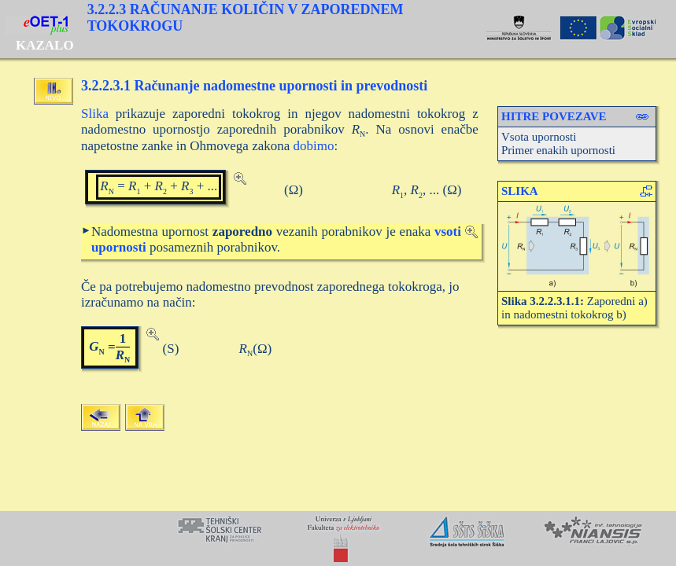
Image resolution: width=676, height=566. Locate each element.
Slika (95, 113)
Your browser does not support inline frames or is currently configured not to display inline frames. (338, 538)
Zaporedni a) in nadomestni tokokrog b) (574, 308)
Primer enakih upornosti (558, 150)
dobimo (314, 145)
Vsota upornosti (538, 136)
